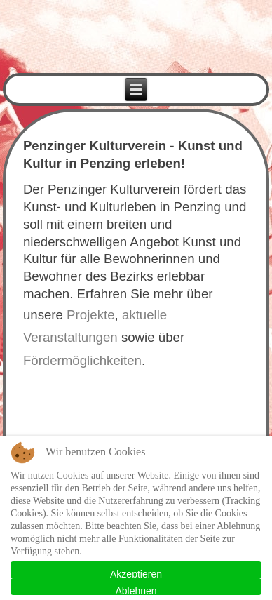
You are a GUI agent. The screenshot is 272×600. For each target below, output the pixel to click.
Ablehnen (135, 590)
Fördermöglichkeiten (82, 360)
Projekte (90, 314)
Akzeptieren (136, 573)
